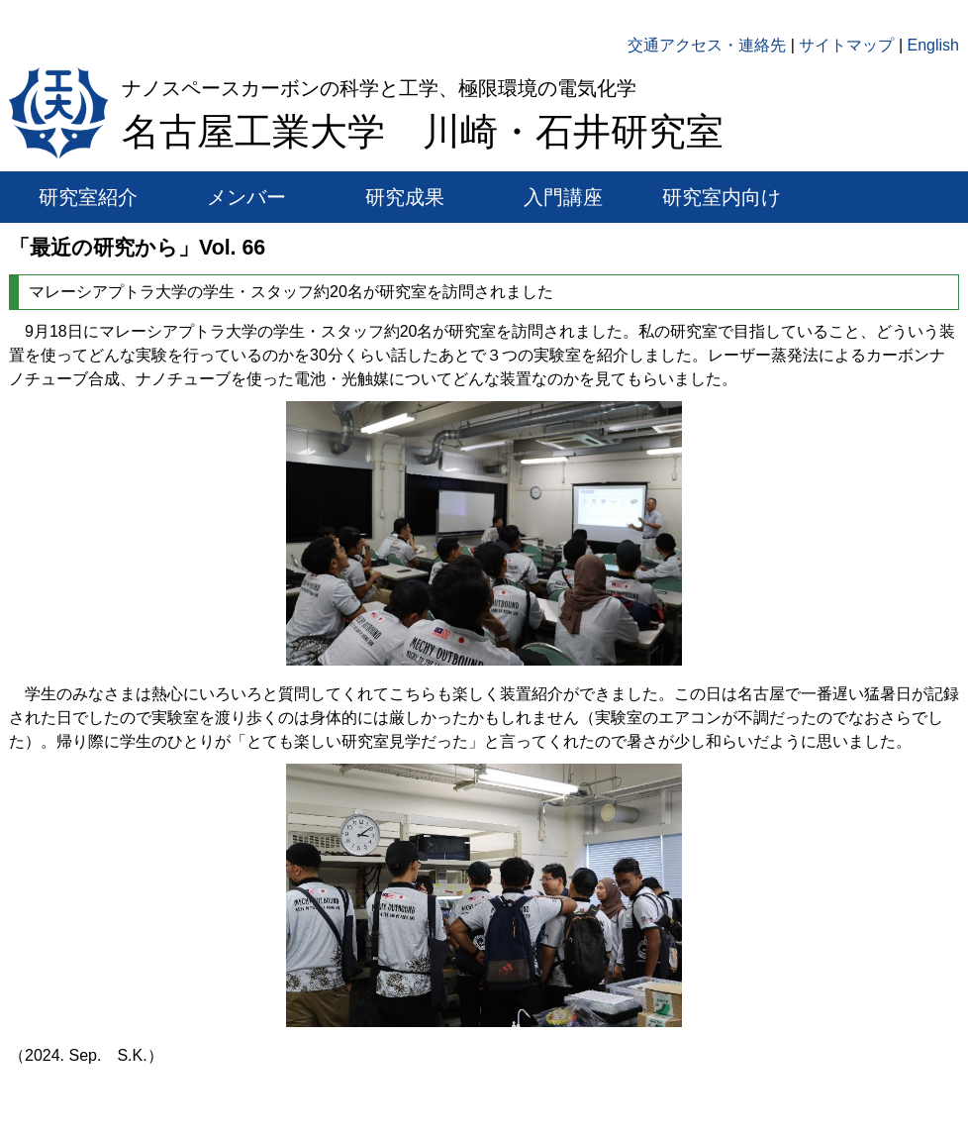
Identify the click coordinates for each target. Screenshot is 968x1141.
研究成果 (404, 197)
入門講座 (563, 197)
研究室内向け (721, 197)
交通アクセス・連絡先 (707, 45)
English (933, 45)
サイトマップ (846, 45)
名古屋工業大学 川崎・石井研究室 (423, 132)
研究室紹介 (88, 197)
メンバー (246, 197)
